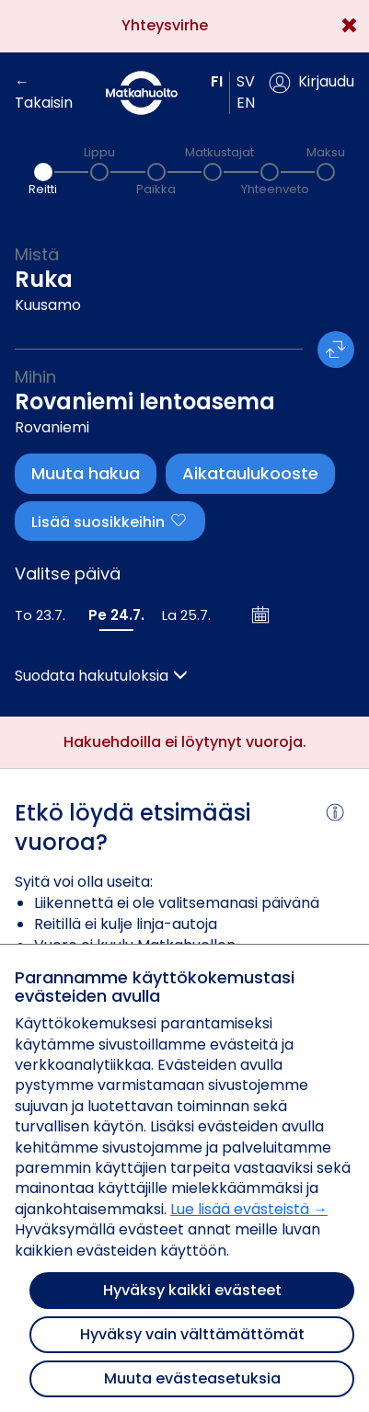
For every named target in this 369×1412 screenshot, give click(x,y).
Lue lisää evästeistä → (249, 1209)
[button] (311, 83)
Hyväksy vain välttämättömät (192, 1334)
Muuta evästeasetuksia (192, 1378)
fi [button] (217, 81)
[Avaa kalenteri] (261, 614)
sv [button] (245, 81)
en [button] (245, 102)
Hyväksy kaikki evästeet (192, 1290)
